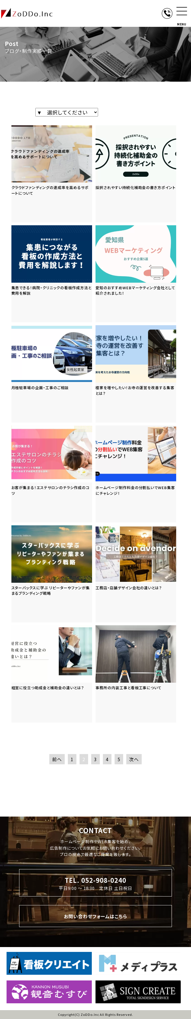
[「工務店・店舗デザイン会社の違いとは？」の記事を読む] (136, 573)
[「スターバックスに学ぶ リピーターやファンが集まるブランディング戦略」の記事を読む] (51, 573)
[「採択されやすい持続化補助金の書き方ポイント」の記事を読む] (136, 173)
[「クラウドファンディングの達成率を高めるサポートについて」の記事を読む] (51, 173)
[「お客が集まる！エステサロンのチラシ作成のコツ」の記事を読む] (51, 473)
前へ (57, 759)
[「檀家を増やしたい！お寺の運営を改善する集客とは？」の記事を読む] (136, 373)
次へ (134, 759)
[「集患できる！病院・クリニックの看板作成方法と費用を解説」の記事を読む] (51, 273)
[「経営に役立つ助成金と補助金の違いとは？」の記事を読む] (51, 673)
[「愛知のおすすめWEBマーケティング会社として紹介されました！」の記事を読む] (136, 273)
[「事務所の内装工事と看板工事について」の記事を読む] (136, 673)
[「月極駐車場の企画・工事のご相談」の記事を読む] (51, 373)
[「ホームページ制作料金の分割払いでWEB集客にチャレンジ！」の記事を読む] (136, 473)
